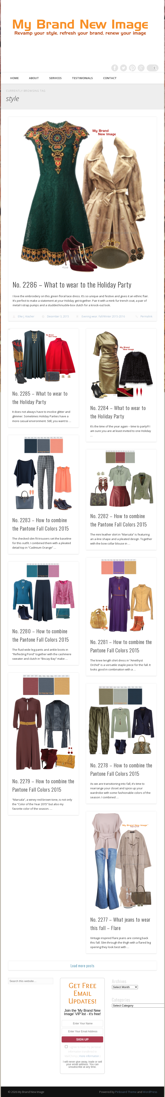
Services (55, 78)
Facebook (119, 67)
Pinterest (137, 67)
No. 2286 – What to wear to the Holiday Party (72, 284)
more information (89, 1056)
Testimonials (82, 78)
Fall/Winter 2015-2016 (112, 316)
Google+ (146, 67)
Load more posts (83, 965)
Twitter (128, 67)
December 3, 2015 (58, 316)
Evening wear (89, 316)
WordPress (150, 1092)
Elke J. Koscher (26, 316)
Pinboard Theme (126, 1092)
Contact (110, 78)
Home (14, 78)
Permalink (146, 316)
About (34, 78)
